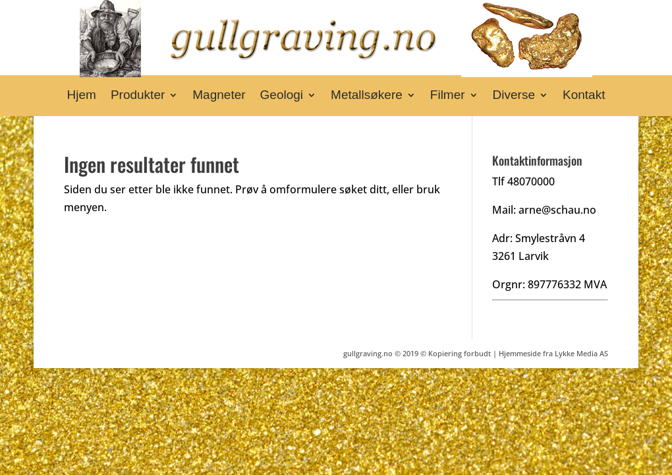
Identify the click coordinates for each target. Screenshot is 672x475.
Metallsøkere (367, 96)
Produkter (138, 96)
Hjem (81, 96)
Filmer (447, 96)
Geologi (282, 96)
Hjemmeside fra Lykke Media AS (553, 353)
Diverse (514, 96)
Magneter (218, 96)
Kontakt (584, 96)
